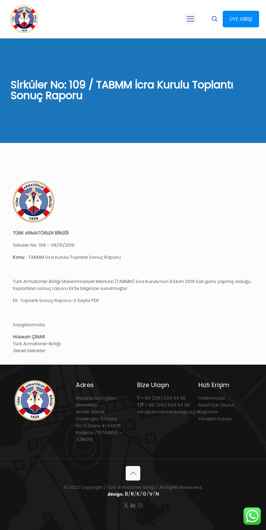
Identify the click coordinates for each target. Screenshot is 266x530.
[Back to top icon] (133, 473)
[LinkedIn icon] (133, 505)
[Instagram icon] (140, 505)
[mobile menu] (190, 19)
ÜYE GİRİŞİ (241, 19)
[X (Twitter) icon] (125, 505)
